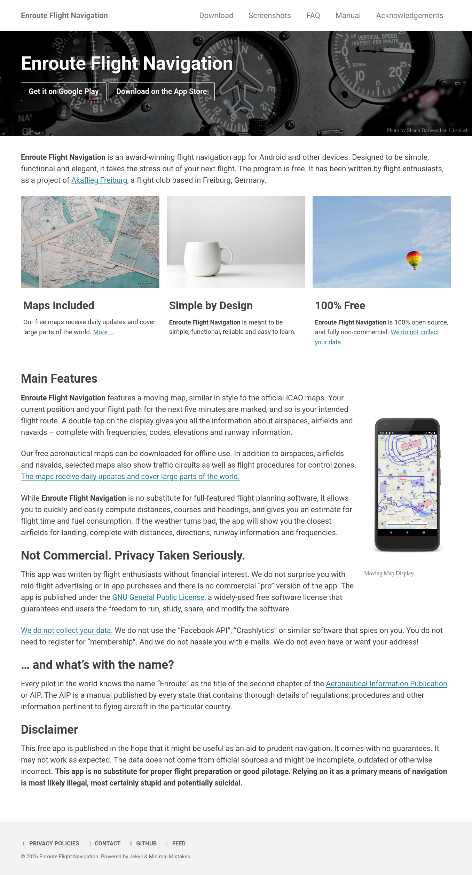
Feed (176, 842)
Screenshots (270, 15)
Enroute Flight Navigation (64, 15)
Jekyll (136, 856)
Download (216, 15)
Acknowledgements (409, 15)
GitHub (142, 842)
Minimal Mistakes (169, 856)
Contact (103, 842)
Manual (348, 15)
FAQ (313, 15)
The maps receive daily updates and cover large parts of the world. (133, 476)
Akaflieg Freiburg (100, 181)
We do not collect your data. (68, 629)
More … (103, 332)
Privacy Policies (50, 842)
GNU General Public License (159, 596)
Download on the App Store (165, 92)
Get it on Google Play (65, 92)
